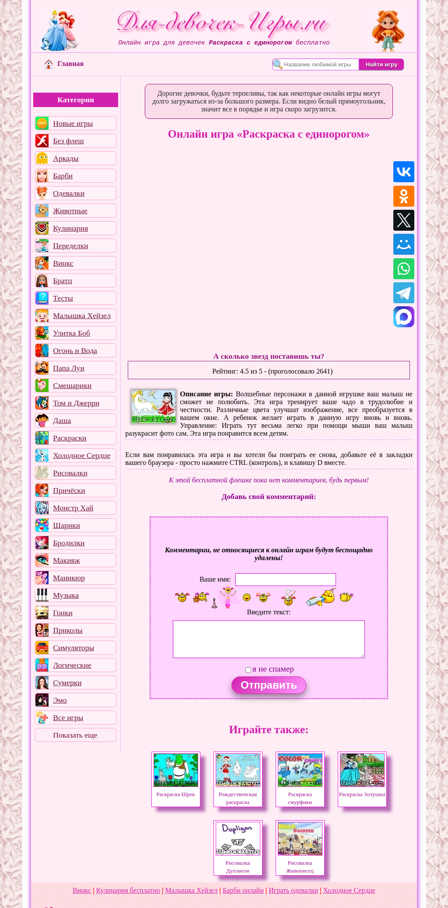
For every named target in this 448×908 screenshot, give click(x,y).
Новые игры (73, 123)
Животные (70, 210)
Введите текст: (269, 612)
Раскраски (69, 437)
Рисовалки (70, 472)
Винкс (63, 263)
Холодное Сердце (81, 455)
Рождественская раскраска (238, 794)
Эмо (60, 700)
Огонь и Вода (75, 350)
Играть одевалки (293, 890)
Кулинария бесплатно (128, 890)
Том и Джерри (76, 403)
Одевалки (68, 193)
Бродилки (68, 542)
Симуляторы (73, 647)
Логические (72, 665)
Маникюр (69, 577)
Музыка (66, 595)
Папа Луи (68, 368)
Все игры (68, 717)
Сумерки (67, 682)
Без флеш (68, 140)
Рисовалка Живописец (300, 863)
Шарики (66, 525)
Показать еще (75, 735)
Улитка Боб (71, 333)
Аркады (65, 158)
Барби (63, 175)
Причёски (69, 490)
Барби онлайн (243, 890)
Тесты (63, 298)
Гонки (63, 612)
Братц (62, 280)
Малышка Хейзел (82, 315)
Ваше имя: (215, 579)
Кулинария (70, 228)
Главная (64, 63)
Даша (62, 420)
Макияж (66, 560)
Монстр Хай (73, 507)
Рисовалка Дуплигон (238, 863)
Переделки (70, 245)
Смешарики (72, 385)
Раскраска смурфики (300, 794)
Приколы (68, 630)
